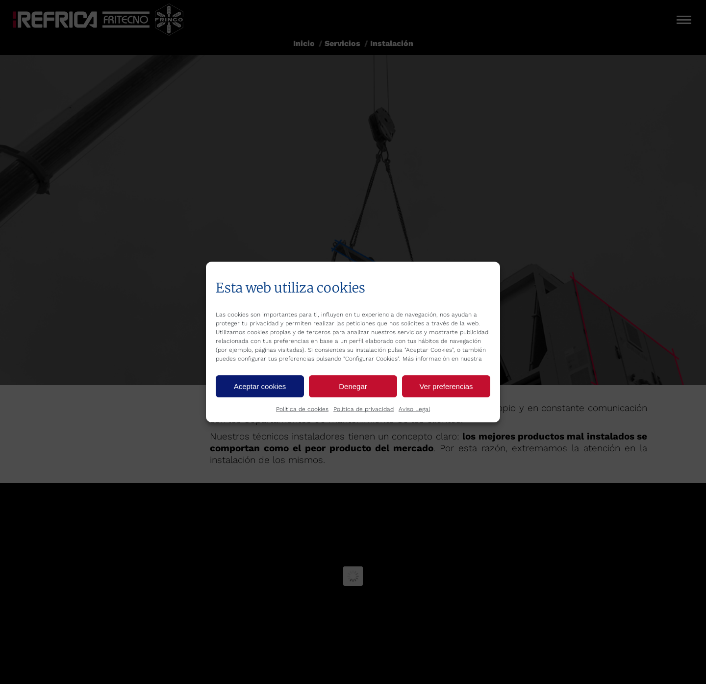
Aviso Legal (414, 409)
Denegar (353, 386)
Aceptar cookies (260, 386)
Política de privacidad (363, 409)
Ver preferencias (446, 386)
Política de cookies (302, 409)
